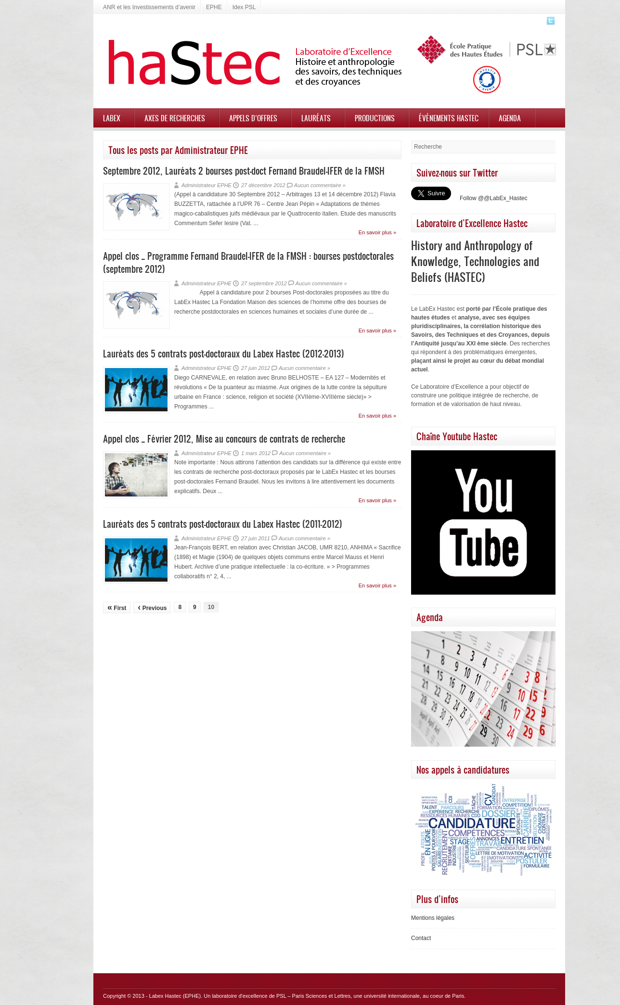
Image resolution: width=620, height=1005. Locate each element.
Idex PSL (244, 7)
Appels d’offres (253, 118)
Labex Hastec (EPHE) (175, 996)
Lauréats (316, 118)
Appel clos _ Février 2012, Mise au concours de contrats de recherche (224, 439)
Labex (111, 118)
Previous (152, 607)
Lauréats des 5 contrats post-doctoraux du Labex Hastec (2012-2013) (223, 353)
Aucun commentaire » (320, 185)
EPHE (214, 7)
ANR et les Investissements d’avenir (149, 7)
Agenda (510, 118)
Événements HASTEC (448, 118)
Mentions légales (432, 918)
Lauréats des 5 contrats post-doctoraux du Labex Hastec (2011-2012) (222, 524)
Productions (375, 118)
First (116, 607)
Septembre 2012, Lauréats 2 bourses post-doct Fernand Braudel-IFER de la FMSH (244, 171)
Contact (421, 938)
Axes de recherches (174, 118)
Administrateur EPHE (206, 185)
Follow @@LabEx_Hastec (493, 198)
